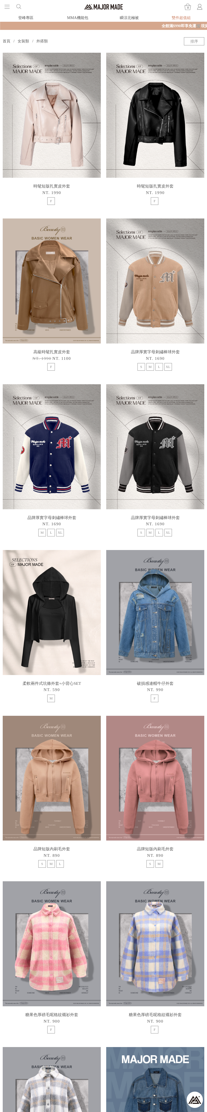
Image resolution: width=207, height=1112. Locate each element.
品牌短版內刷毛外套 (51, 849)
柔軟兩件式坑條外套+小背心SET (52, 683)
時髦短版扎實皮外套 (51, 186)
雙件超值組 (181, 17)
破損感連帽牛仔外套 (155, 683)
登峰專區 (25, 17)
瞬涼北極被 (129, 17)
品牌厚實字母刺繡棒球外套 (155, 351)
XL (168, 367)
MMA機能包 (77, 17)
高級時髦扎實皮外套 (51, 351)
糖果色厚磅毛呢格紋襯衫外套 (51, 1014)
